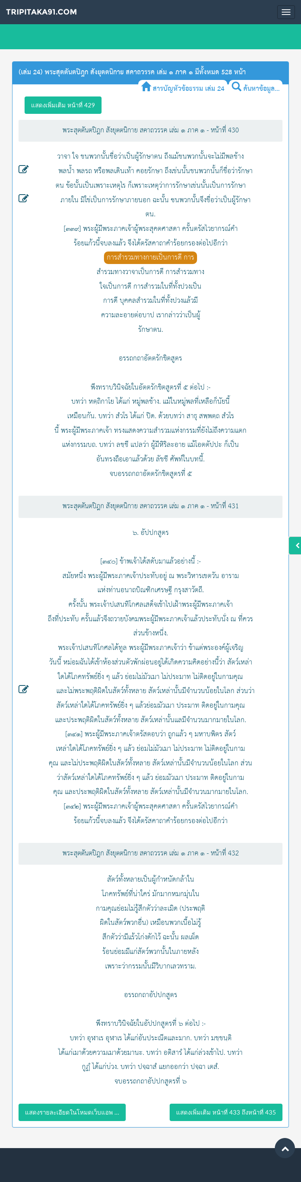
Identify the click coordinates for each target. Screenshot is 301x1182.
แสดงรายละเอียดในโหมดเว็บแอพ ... (72, 1112)
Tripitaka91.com (41, 12)
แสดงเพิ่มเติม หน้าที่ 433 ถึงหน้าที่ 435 (226, 1112)
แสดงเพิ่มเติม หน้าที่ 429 (63, 105)
